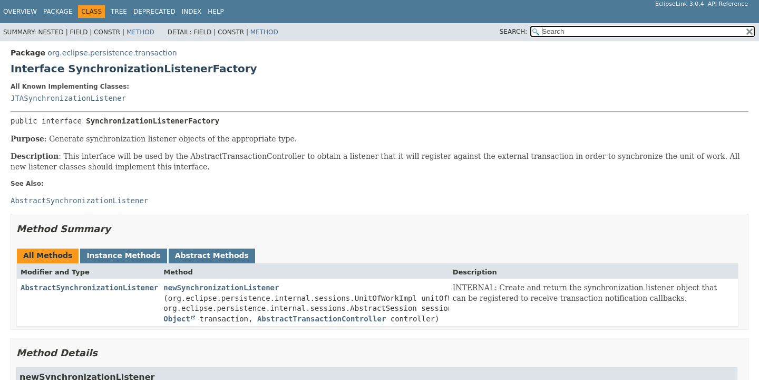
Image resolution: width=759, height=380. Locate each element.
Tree (119, 11)
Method (140, 32)
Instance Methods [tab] (123, 255)
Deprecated (154, 11)
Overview (20, 11)
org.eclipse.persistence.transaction (112, 53)
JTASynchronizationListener (68, 98)
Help (216, 11)
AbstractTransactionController (321, 319)
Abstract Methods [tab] (212, 255)
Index (192, 11)
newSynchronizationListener (221, 287)
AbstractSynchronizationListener (89, 287)
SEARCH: (514, 31)
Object (176, 319)
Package (57, 11)
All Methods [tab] (47, 255)
